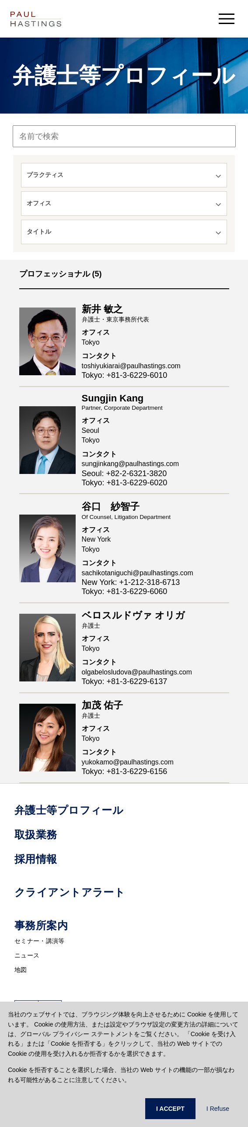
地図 (20, 969)
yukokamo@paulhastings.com (128, 762)
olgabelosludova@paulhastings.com (137, 672)
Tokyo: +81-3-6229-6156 (125, 771)
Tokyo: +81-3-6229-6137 (125, 681)
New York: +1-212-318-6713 (131, 582)
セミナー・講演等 (39, 940)
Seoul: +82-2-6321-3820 (124, 473)
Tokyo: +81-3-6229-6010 (125, 375)
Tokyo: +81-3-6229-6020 (125, 482)
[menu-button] (227, 18)
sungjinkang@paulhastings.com (130, 463)
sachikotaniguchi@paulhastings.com (137, 573)
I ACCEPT (170, 1108)
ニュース (26, 955)
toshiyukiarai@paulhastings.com (131, 366)
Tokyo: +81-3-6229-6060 (125, 591)
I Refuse (217, 1108)
